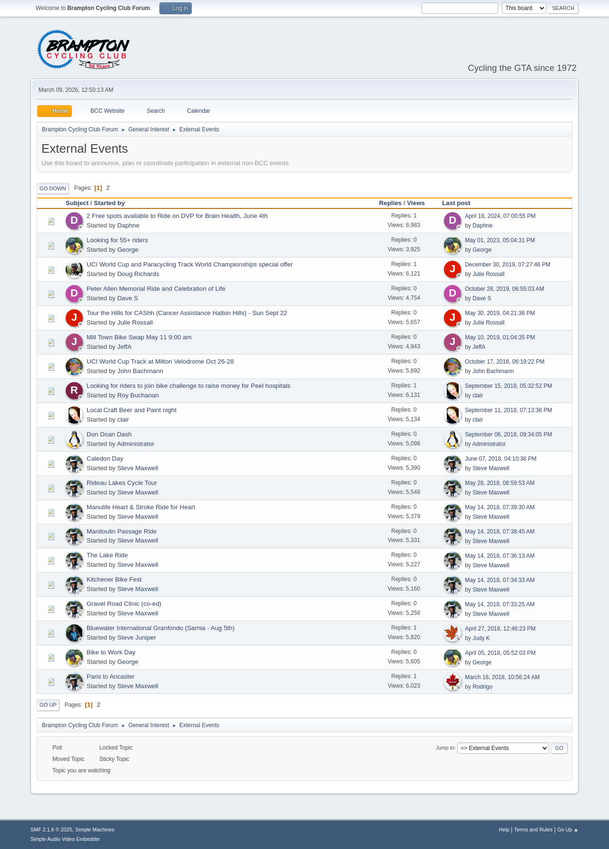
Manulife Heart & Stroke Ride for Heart (141, 507)
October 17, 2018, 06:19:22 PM (504, 361)
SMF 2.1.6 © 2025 (51, 829)
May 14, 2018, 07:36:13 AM (500, 556)
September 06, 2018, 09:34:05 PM (508, 434)
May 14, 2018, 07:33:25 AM (500, 604)
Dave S (127, 298)
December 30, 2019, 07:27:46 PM (507, 264)
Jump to (445, 747)
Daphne (128, 225)
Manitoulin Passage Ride (122, 531)
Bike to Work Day (111, 652)
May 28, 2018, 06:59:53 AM (500, 483)
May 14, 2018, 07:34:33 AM (500, 580)
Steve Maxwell (137, 468)
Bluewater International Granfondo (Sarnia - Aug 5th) (161, 628)
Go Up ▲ (568, 829)
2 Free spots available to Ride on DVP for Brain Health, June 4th (177, 215)
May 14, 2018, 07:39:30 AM (500, 507)
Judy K (481, 638)
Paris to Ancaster (111, 676)
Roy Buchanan (137, 395)
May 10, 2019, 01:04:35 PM (500, 337)
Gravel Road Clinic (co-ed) (124, 603)
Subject (77, 203)
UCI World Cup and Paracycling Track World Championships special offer (190, 264)
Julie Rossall (488, 274)
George (127, 249)
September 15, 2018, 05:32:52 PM (508, 386)
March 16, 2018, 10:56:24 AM (502, 677)
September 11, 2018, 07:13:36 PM (508, 410)
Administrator (136, 443)
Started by (109, 203)
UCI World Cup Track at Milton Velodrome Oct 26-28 (160, 361)
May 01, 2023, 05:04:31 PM (500, 240)
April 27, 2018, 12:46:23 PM (500, 628)
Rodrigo (482, 686)
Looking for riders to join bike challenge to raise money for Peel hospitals (188, 385)
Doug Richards (138, 273)
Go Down (52, 188)
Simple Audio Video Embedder (65, 839)
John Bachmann (140, 371)
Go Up (48, 705)
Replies (390, 203)
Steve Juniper (136, 637)
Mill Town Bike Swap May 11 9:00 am (139, 337)
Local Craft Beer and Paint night (132, 410)
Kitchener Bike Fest (114, 579)
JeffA (124, 346)
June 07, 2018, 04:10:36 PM (501, 458)
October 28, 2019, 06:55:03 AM (504, 289)
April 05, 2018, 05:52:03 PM (500, 653)
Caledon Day (105, 458)
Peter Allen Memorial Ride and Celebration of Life (156, 288)
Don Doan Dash (109, 434)
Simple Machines (94, 829)
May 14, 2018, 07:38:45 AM (500, 531)
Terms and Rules (533, 829)
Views (416, 203)
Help (504, 829)
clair (477, 395)
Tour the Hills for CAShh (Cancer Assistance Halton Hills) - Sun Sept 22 (187, 312)
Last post (460, 203)
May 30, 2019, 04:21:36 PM (500, 313)
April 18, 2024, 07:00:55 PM (500, 216)
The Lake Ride (107, 555)
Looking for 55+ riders (117, 240)
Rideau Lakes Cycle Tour (122, 482)
